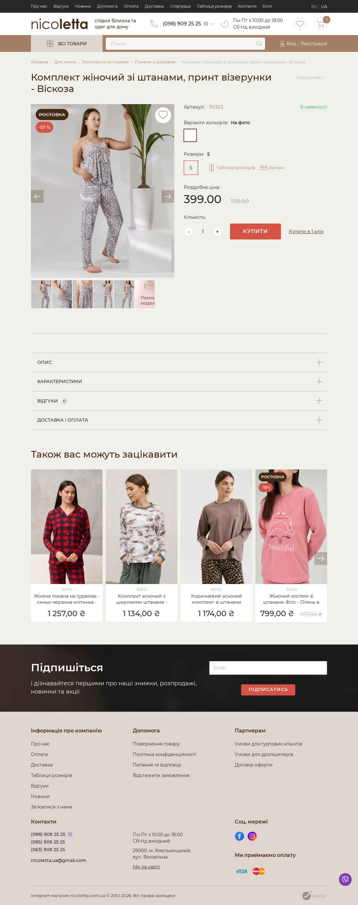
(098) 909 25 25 (182, 24)
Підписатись (268, 689)
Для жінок (65, 61)
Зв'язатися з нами (51, 807)
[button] (320, 558)
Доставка (154, 6)
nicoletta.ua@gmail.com (58, 860)
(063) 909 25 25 (48, 849)
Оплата (131, 6)
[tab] (179, 362)
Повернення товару (156, 744)
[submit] (259, 44)
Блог (268, 6)
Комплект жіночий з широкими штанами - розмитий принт (141, 599)
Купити (255, 231)
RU (314, 6)
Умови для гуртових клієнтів (268, 744)
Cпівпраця (180, 6)
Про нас (39, 6)
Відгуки (61, 6)
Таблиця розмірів (214, 6)
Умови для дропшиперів (264, 754)
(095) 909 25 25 (48, 842)
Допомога (107, 6)
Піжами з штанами (155, 61)
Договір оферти (254, 765)
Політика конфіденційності (166, 754)
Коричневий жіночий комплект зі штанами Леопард (216, 599)
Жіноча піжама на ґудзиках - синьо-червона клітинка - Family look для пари (66, 599)
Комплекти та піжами (105, 61)
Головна (39, 61)
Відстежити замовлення (161, 775)
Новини (83, 6)
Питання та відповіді (157, 765)
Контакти (247, 6)
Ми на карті (146, 867)
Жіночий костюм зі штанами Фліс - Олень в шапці (291, 599)
